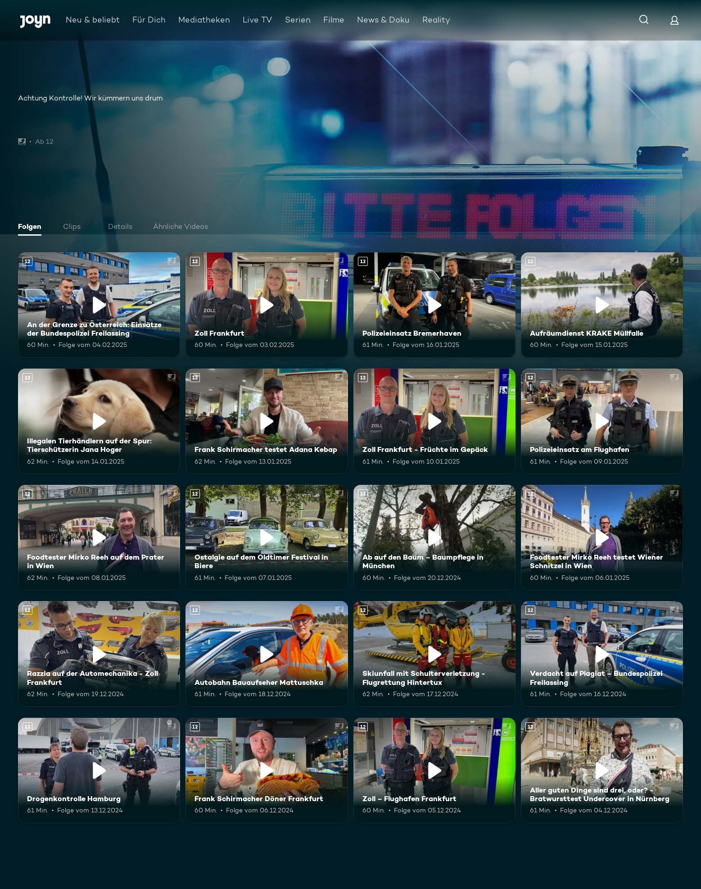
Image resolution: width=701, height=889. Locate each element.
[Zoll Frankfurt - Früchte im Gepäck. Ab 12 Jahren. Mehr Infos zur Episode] (434, 421)
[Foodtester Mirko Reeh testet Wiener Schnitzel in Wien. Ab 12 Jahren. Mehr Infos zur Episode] (602, 537)
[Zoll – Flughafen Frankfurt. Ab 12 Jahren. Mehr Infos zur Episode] (434, 770)
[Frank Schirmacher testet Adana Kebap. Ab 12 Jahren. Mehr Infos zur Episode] (266, 421)
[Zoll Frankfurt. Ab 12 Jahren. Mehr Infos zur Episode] (266, 305)
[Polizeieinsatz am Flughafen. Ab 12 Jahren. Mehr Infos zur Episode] (602, 421)
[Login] (674, 20)
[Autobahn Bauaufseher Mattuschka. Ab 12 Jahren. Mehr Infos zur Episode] (266, 654)
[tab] (32, 227)
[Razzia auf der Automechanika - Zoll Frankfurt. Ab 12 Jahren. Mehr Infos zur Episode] (99, 654)
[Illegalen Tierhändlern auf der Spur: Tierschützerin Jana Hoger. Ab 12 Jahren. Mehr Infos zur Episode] (99, 421)
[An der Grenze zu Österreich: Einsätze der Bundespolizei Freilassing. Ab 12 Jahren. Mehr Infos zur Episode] (99, 305)
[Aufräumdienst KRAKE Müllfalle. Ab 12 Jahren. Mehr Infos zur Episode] (602, 305)
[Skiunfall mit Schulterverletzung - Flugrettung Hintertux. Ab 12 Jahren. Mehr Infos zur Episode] (434, 654)
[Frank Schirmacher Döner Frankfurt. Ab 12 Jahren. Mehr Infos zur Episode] (266, 770)
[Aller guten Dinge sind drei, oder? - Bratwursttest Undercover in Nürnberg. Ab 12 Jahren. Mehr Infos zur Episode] (602, 770)
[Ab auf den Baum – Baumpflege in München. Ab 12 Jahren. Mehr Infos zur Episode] (434, 537)
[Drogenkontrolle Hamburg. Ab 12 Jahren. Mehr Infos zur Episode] (99, 770)
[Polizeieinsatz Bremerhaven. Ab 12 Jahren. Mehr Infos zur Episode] (434, 305)
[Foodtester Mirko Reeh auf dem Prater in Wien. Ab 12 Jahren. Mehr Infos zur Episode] (99, 537)
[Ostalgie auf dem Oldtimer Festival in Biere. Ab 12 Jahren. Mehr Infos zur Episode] (266, 537)
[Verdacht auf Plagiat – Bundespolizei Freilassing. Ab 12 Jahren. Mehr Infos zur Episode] (602, 654)
